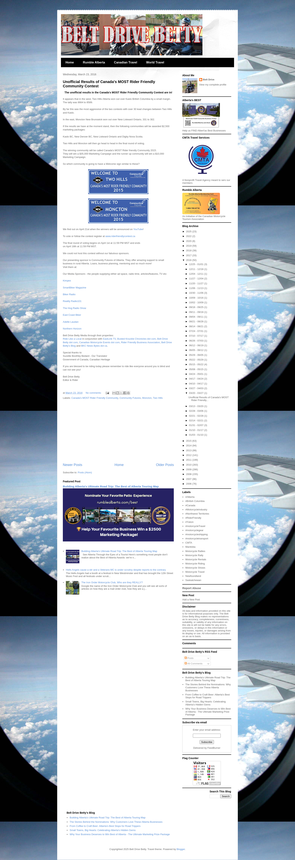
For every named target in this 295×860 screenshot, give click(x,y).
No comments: (94, 392)
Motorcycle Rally (194, 555)
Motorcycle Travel (195, 571)
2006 (189, 483)
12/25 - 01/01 (196, 264)
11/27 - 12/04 (196, 278)
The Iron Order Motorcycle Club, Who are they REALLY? (112, 582)
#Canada (190, 505)
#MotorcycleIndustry (196, 509)
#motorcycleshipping (196, 534)
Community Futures (130, 397)
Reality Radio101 (72, 301)
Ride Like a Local (72, 338)
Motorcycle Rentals (195, 559)
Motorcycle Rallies (195, 551)
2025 (189, 231)
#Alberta (189, 497)
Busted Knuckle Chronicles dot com (136, 338)
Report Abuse (191, 588)
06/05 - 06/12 (196, 350)
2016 (189, 260)
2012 (189, 455)
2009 (189, 469)
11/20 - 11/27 (196, 283)
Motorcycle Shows (195, 567)
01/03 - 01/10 (196, 434)
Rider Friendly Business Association (140, 342)
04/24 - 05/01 (196, 374)
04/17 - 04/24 (196, 378)
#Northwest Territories (197, 513)
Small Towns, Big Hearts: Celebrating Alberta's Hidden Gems (205, 703)
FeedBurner (214, 747)
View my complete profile (212, 84)
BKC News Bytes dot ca (94, 345)
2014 (189, 445)
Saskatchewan (193, 580)
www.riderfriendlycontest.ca (120, 236)
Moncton (147, 397)
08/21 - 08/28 (196, 321)
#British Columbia (195, 501)
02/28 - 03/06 (196, 410)
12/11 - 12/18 (196, 269)
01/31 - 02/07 (196, 425)
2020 (189, 241)
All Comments (194, 663)
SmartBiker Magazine (74, 287)
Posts (189, 658)
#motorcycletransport (196, 538)
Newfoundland (193, 576)
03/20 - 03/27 (196, 393)
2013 (189, 450)
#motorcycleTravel (195, 526)
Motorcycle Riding (195, 563)
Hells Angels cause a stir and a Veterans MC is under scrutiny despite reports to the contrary (116, 569)
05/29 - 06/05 (196, 355)
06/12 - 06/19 (196, 345)
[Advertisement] (118, 431)
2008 (189, 474)
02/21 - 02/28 (196, 415)
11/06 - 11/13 (196, 288)
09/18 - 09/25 (196, 307)
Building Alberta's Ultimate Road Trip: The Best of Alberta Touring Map (111, 486)
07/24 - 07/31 (196, 331)
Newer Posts (72, 465)
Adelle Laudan (70, 321)
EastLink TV (109, 338)
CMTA (188, 542)
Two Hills (158, 397)
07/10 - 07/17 (196, 335)
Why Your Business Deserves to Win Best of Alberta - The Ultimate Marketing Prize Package (208, 711)
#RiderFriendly (193, 517)
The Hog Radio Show (74, 308)
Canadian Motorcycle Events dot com (99, 342)
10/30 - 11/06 (196, 292)
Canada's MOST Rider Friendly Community (94, 397)
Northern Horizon (72, 328)
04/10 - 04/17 (196, 383)
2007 (189, 479)
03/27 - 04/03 (196, 388)
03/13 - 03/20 (196, 406)
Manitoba (190, 546)
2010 (189, 464)
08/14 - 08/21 (196, 326)
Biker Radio (69, 294)
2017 (189, 255)
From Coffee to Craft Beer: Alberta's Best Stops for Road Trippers (207, 696)
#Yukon (189, 522)
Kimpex (67, 280)
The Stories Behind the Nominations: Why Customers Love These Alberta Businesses (208, 687)
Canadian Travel (125, 62)
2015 (189, 440)
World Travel (155, 62)
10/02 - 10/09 (196, 302)
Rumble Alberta (94, 62)
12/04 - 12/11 (196, 273)
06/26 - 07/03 (196, 340)
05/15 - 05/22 (196, 364)
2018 (189, 250)
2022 (189, 236)
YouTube (138, 229)
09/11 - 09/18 (196, 312)
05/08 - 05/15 (196, 369)
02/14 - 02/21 (196, 420)
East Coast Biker (72, 314)
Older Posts (165, 465)
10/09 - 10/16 (196, 297)
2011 (189, 459)
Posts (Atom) (85, 472)
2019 (189, 245)
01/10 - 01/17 (196, 430)
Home (69, 62)
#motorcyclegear (194, 530)
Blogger (181, 849)
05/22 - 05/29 (196, 359)
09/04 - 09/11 (196, 316)
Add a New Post (191, 599)
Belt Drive (208, 79)
